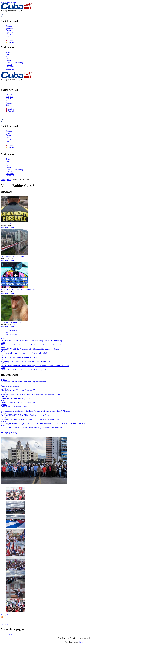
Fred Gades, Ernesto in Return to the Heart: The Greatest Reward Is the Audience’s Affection (35, 411)
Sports (8, 58)
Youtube (9, 26)
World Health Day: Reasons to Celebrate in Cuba (19, 289)
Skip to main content (8, 2)
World (8, 56)
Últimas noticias (12, 330)
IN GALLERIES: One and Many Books (16, 398)
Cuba (7, 54)
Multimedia (10, 67)
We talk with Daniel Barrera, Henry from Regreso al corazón (23, 382)
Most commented (12, 335)
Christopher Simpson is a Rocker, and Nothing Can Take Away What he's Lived (30, 419)
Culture (8, 61)
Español (10, 42)
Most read (9, 333)
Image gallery (9, 432)
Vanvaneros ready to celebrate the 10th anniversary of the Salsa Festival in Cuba (30, 394)
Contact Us (10, 69)
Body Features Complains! (11, 322)
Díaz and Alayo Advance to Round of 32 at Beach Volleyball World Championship (31, 341)
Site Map (9, 634)
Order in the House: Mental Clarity (14, 407)
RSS (7, 36)
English (10, 40)
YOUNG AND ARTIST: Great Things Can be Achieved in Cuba (25, 415)
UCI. (81, 642)
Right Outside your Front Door (12, 256)
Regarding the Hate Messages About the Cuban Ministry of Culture (26, 361)
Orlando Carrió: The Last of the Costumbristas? (18, 403)
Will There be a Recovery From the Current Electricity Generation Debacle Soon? (31, 428)
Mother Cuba (6, 223)
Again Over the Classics (10, 386)
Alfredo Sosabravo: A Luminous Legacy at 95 (18, 390)
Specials (9, 65)
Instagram (9, 28)
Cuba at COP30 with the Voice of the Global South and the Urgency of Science (30, 349)
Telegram (9, 34)
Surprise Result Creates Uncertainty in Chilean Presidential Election (26, 353)
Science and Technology (15, 63)
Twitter (8, 30)
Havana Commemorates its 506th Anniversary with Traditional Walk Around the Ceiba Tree (35, 366)
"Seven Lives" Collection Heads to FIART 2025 (19, 357)
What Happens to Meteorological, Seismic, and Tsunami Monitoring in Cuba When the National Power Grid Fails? (43, 423)
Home (8, 52)
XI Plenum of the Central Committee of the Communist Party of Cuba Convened (31, 345)
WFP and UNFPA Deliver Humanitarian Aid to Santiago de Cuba (25, 370)
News (9, 180)
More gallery (6, 615)
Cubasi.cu (4, 624)
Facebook (9, 32)
